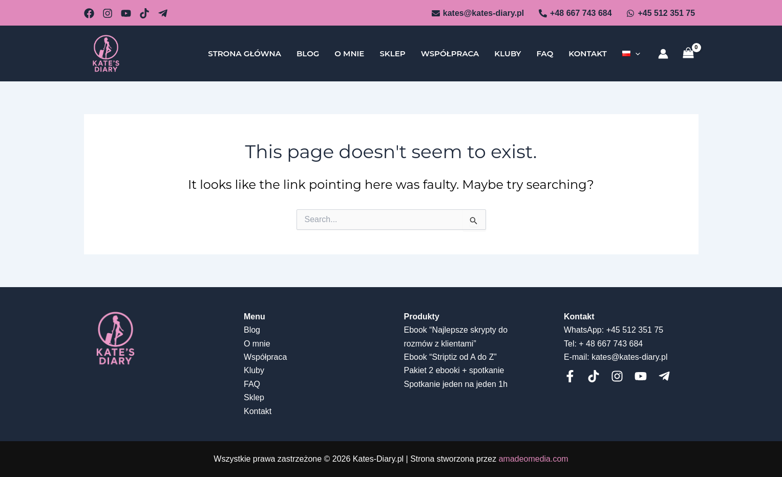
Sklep (392, 53)
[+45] (660, 13)
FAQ (544, 53)
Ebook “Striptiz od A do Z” (450, 357)
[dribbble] (144, 13)
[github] (107, 13)
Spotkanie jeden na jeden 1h (456, 384)
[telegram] (664, 376)
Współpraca (450, 53)
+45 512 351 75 (635, 330)
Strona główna (244, 53)
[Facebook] (570, 376)
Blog (308, 53)
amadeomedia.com (533, 458)
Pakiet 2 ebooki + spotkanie (454, 370)
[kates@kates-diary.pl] (477, 13)
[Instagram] (617, 376)
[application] (635, 53)
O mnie (349, 53)
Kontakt (587, 53)
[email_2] (89, 13)
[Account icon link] (663, 54)
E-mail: (576, 357)
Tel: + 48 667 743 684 (603, 343)
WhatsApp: (584, 330)
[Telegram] (163, 13)
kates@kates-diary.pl (629, 357)
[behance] (126, 13)
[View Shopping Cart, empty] (689, 53)
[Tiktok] (593, 376)
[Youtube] (641, 376)
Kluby (507, 53)
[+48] (575, 13)
